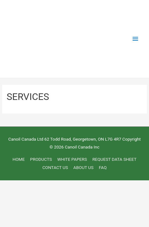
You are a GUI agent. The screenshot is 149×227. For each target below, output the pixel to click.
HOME (19, 159)
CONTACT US (55, 167)
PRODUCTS (41, 159)
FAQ (103, 167)
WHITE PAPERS (72, 159)
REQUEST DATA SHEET (114, 159)
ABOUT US (83, 167)
